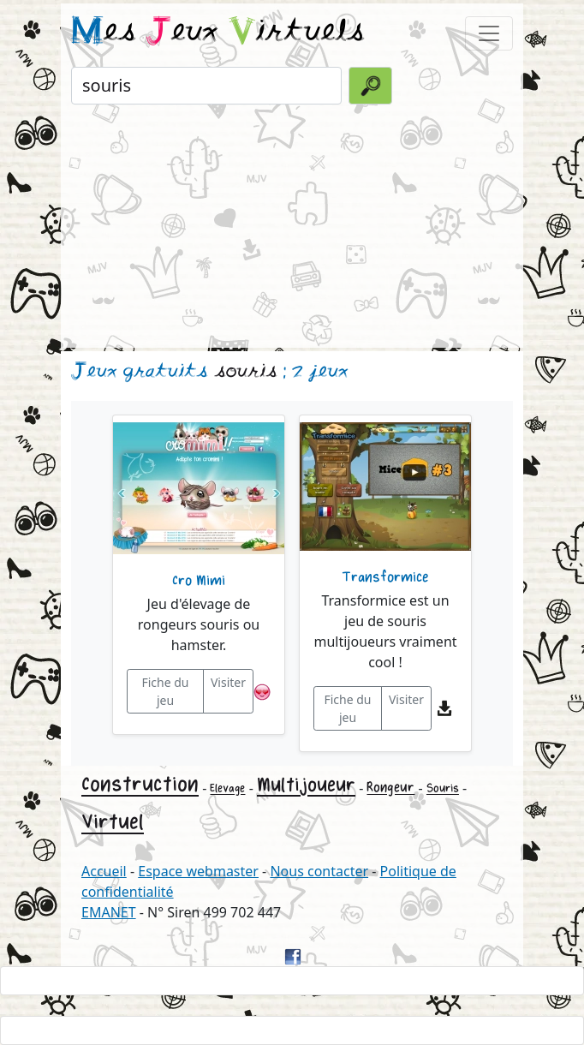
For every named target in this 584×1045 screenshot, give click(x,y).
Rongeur (390, 788)
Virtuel (112, 822)
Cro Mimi (198, 580)
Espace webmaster (198, 871)
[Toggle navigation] (489, 33)
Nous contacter (319, 871)
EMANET (108, 912)
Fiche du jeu (164, 691)
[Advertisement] (292, 228)
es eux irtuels (218, 32)
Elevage (227, 788)
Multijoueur (306, 785)
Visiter (228, 682)
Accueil (104, 871)
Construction (140, 784)
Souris (442, 788)
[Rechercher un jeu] (206, 85)
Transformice (385, 577)
